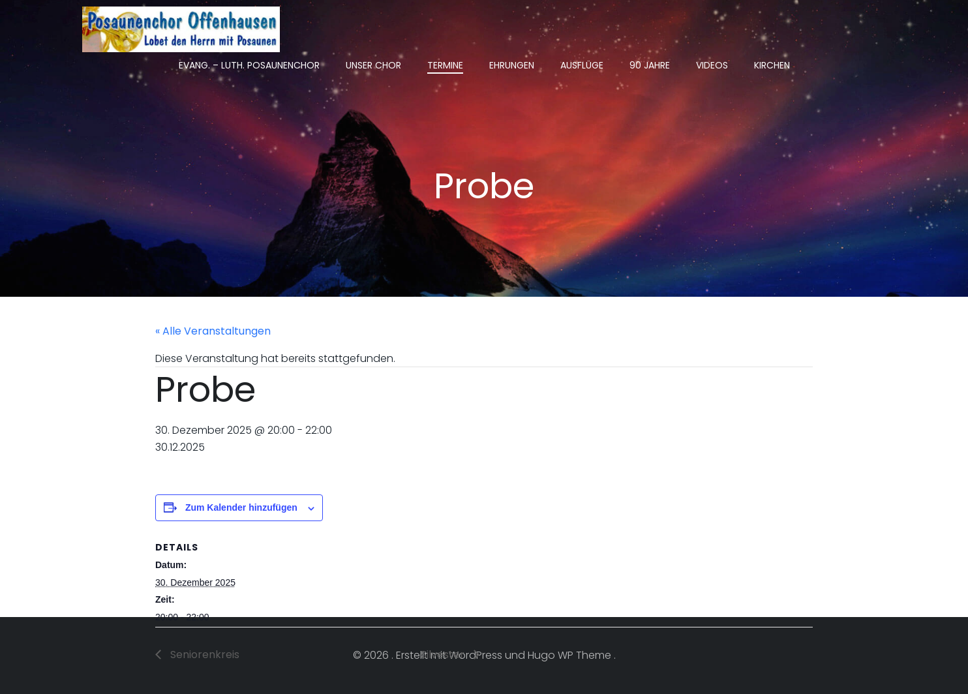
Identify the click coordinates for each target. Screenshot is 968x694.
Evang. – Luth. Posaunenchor (249, 65)
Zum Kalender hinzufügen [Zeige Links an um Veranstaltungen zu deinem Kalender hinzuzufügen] (241, 507)
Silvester (444, 654)
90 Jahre (649, 65)
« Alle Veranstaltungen (213, 331)
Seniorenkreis (203, 654)
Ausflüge (581, 65)
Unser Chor (373, 65)
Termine (445, 65)
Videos (712, 65)
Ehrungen (511, 65)
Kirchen (772, 65)
